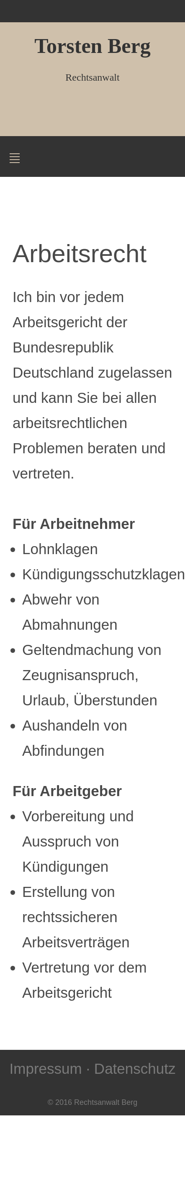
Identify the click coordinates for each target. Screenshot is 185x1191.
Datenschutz (135, 1068)
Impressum (46, 1068)
